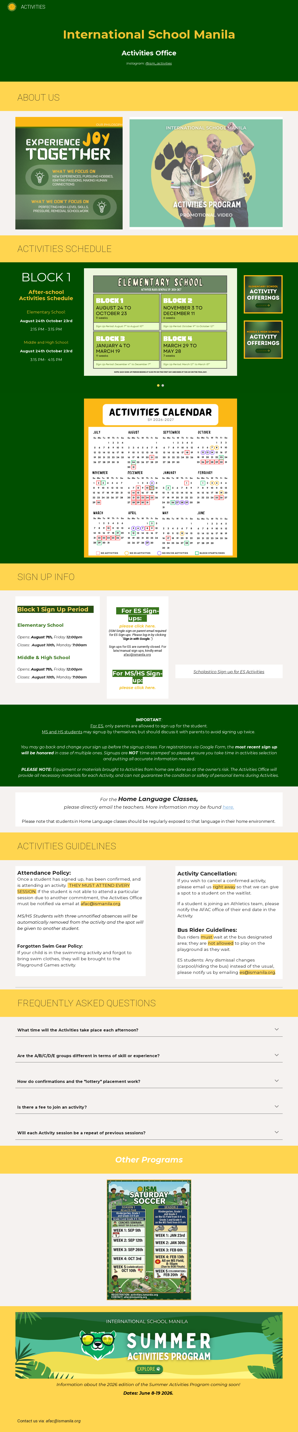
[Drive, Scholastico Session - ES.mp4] (229, 630)
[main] (149, 42)
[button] (277, 1030)
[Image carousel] (160, 327)
